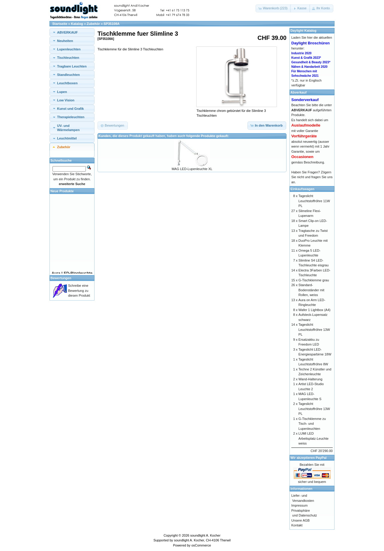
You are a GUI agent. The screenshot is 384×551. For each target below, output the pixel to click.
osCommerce (201, 545)
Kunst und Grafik (70, 108)
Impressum (299, 505)
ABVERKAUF (67, 32)
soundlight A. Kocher (205, 535)
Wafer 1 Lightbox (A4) (314, 310)
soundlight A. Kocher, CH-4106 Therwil (202, 540)
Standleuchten (68, 74)
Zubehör (93, 23)
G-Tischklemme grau (313, 280)
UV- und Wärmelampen (68, 128)
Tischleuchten (68, 57)
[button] (273, 8)
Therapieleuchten (70, 117)
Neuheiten (65, 41)
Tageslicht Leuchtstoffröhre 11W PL (314, 201)
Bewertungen (60, 278)
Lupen (62, 92)
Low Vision (65, 100)
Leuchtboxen (67, 83)
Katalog (77, 23)
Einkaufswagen (302, 189)
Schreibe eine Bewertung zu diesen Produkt (79, 290)
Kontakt (296, 525)
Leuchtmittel (66, 138)
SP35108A (111, 23)
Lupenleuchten (68, 49)
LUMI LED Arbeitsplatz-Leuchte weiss (313, 438)
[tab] (72, 32)
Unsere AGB (300, 520)
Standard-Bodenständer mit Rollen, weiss (311, 290)
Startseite (59, 23)
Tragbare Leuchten (71, 66)
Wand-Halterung (310, 379)
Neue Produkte (62, 191)
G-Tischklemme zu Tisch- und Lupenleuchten (312, 423)
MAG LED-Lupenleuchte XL (192, 169)
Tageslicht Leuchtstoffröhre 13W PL (314, 329)
